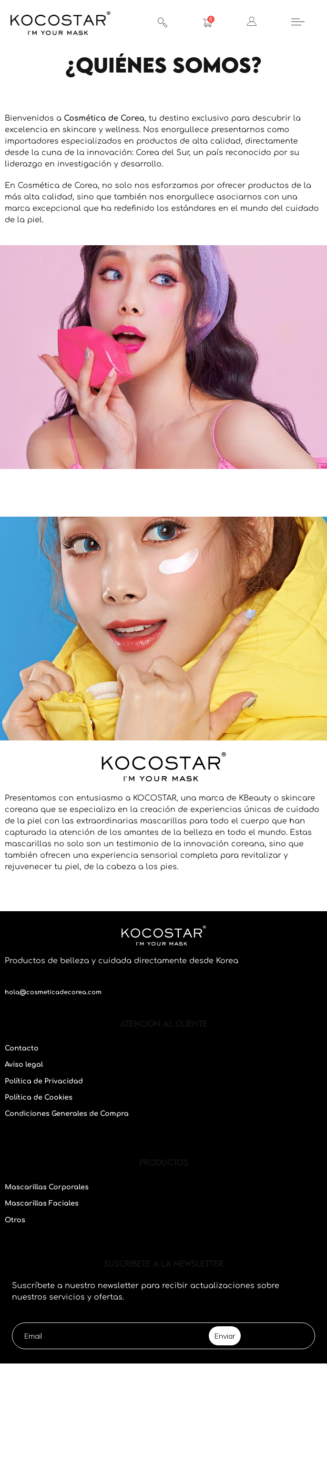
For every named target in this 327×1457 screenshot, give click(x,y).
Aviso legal (24, 1064)
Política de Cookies (38, 1097)
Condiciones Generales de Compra (67, 1113)
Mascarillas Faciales (42, 1203)
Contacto (22, 1048)
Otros (15, 1220)
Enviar (225, 1336)
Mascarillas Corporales (47, 1187)
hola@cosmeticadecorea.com (53, 992)
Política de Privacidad (44, 1081)
